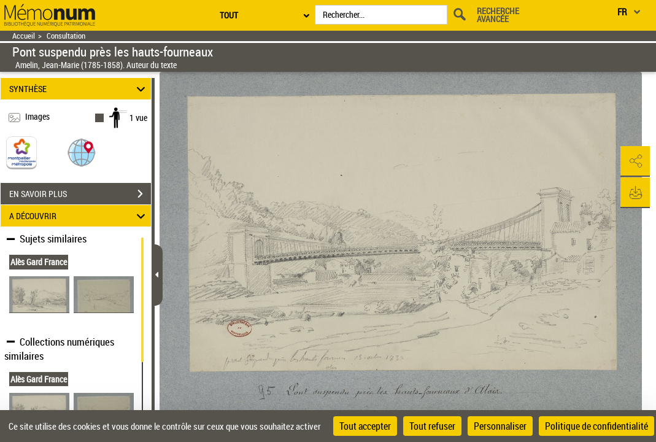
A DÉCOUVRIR (79, 216)
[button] (81, 152)
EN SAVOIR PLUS (80, 194)
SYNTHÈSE (79, 88)
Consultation (66, 36)
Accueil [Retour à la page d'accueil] (23, 36)
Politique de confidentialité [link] (596, 426)
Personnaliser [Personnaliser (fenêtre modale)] (500, 426)
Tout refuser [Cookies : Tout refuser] (432, 426)
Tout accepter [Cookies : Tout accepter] (365, 426)
